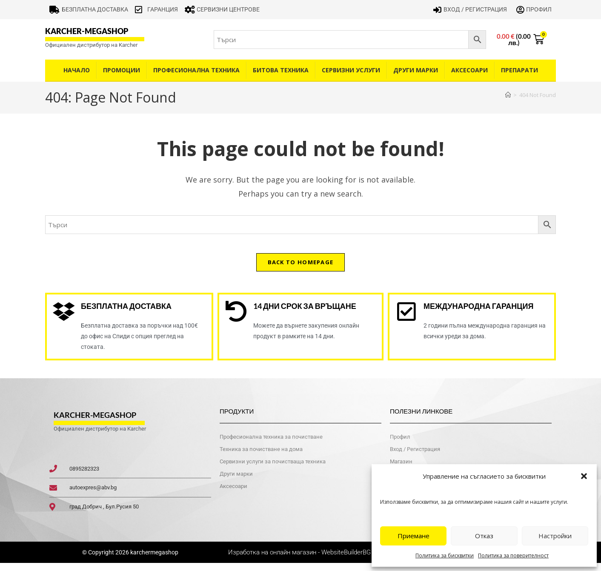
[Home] (508, 95)
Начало (76, 70)
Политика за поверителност (513, 555)
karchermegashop (153, 560)
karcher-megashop (86, 31)
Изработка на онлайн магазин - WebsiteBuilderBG (300, 560)
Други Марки (415, 70)
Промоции (121, 70)
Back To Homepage (301, 268)
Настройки (555, 535)
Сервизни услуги (351, 70)
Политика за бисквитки (444, 555)
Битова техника (281, 70)
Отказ (484, 535)
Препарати (519, 70)
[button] (584, 476)
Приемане (413, 535)
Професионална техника (196, 70)
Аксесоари (469, 70)
